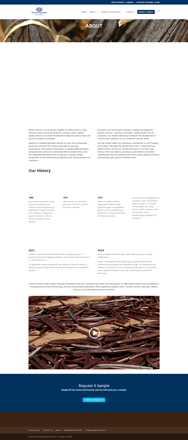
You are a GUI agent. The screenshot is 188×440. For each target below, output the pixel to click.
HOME (84, 12)
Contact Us (47, 430)
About (58, 430)
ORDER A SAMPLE (145, 12)
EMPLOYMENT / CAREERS (122, 2)
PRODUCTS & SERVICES (110, 12)
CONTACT (130, 12)
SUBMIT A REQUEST (94, 400)
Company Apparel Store (148, 2)
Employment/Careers (73, 430)
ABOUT (93, 12)
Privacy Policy (34, 430)
